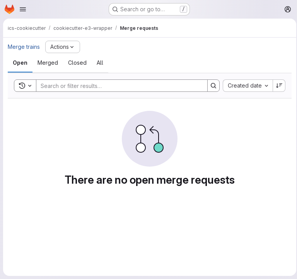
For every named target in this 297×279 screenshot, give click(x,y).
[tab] (20, 62)
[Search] (117, 85)
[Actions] (62, 47)
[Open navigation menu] (23, 9)
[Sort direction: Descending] (277, 85)
